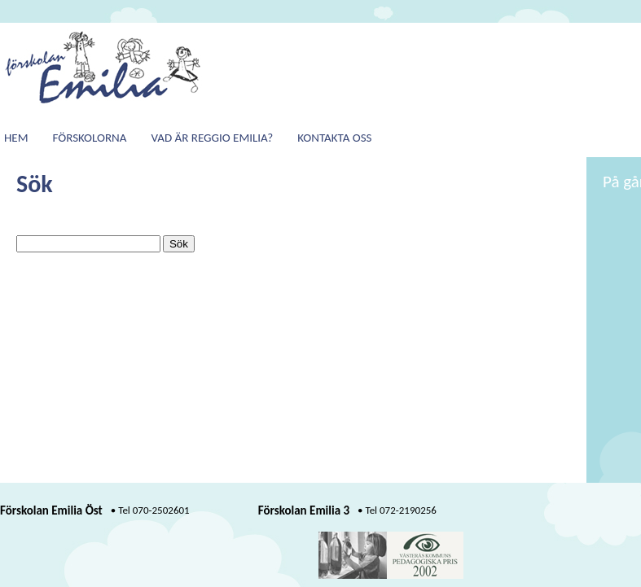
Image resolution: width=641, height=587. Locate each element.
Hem (16, 137)
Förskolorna (90, 137)
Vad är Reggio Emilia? (212, 137)
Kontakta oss (334, 137)
